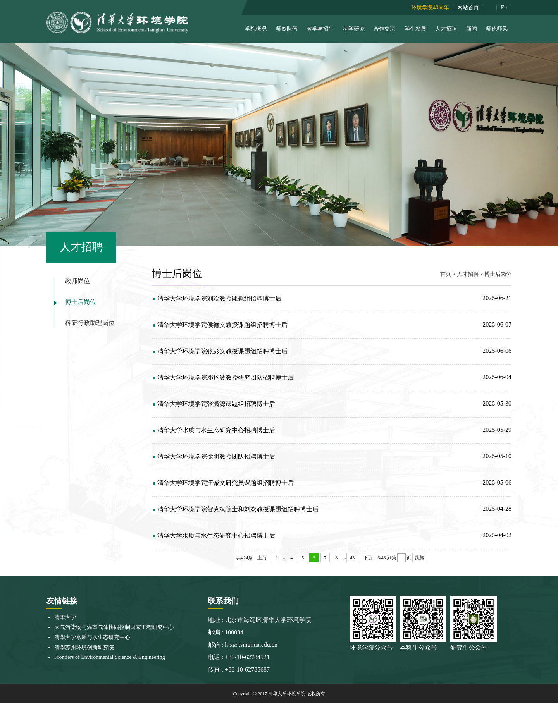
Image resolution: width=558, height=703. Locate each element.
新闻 (471, 29)
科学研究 (354, 29)
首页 (445, 274)
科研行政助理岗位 (90, 323)
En (504, 7)
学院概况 (256, 29)
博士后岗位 (80, 302)
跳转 (419, 557)
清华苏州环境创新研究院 (84, 647)
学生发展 (415, 29)
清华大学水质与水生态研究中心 (92, 637)
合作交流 (384, 29)
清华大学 (65, 617)
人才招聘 (446, 29)
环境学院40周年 (430, 7)
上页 (262, 557)
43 (352, 557)
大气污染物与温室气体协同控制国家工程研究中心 (114, 627)
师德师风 (497, 29)
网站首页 (468, 7)
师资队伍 (287, 29)
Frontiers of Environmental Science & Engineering (109, 657)
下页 (368, 557)
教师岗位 (77, 281)
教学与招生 (320, 29)
